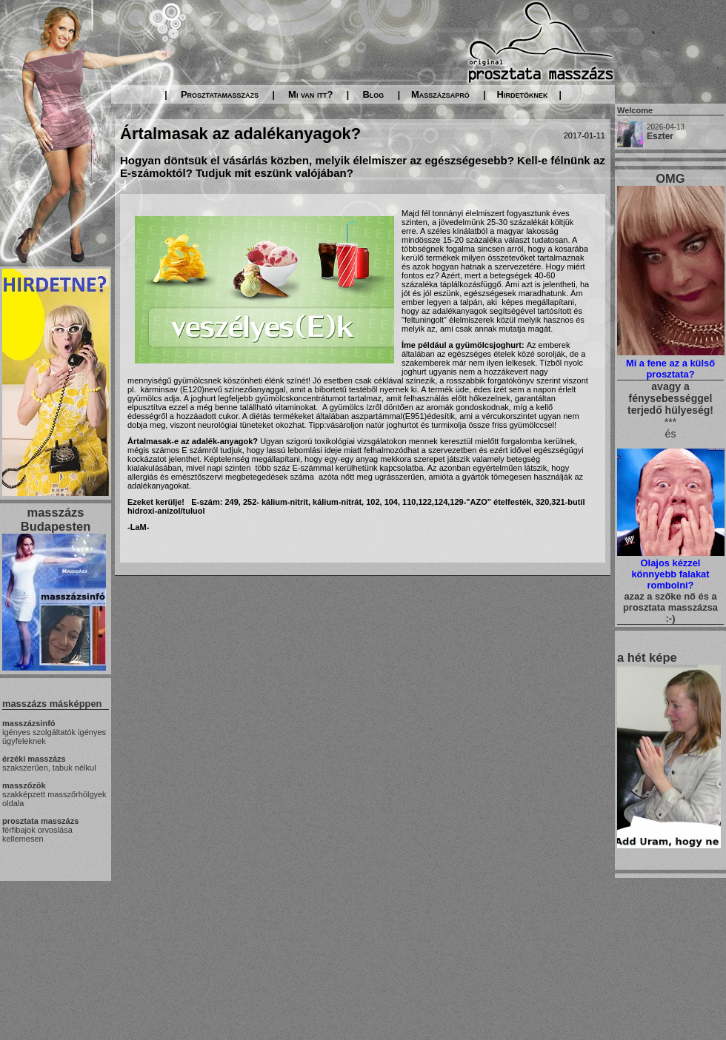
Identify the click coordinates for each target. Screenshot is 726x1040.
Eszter (660, 136)
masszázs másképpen (51, 703)
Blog (373, 94)
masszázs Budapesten (55, 519)
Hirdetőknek (522, 94)
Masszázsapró (440, 94)
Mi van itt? (310, 94)
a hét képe (647, 657)
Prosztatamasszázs (220, 94)
